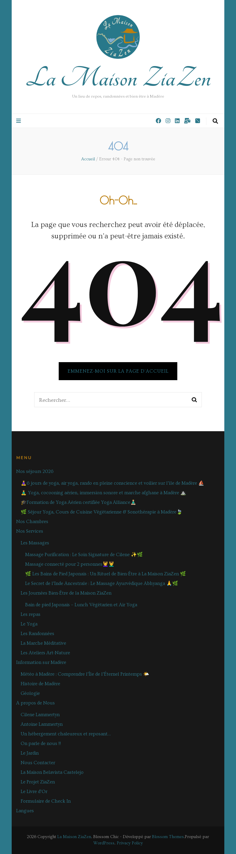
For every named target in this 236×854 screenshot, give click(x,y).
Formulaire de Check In (46, 801)
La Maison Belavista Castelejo (52, 772)
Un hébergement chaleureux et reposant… (66, 734)
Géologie (30, 693)
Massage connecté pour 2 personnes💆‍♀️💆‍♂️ (69, 564)
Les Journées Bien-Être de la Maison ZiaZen (66, 593)
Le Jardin (30, 753)
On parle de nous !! (41, 743)
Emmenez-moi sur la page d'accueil (118, 371)
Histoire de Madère (40, 683)
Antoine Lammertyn (42, 724)
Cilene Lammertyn (40, 714)
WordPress (103, 843)
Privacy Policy (130, 843)
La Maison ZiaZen (118, 78)
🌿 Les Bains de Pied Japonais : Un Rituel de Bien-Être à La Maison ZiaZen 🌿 (105, 574)
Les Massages (35, 543)
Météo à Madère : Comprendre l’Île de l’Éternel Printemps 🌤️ (85, 674)
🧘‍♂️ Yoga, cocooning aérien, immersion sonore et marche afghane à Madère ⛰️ (103, 492)
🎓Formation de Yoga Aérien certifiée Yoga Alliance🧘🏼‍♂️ (78, 502)
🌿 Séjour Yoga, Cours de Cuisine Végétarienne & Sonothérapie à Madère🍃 (101, 512)
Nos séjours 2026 (35, 471)
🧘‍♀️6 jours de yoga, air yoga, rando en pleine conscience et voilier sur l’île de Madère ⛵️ (112, 483)
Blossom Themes (168, 836)
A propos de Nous (35, 703)
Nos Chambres (32, 521)
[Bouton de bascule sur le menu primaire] (19, 121)
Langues (25, 810)
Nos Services (29, 531)
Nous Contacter (38, 762)
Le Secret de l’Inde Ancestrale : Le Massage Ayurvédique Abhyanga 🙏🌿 (101, 583)
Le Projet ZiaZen (38, 782)
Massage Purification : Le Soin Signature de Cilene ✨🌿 (84, 554)
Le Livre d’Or (34, 791)
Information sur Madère (41, 662)
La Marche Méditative (43, 643)
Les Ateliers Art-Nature (45, 653)
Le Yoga (29, 624)
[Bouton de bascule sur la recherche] (215, 121)
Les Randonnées (37, 633)
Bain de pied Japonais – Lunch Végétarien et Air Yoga (81, 604)
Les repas (30, 614)
